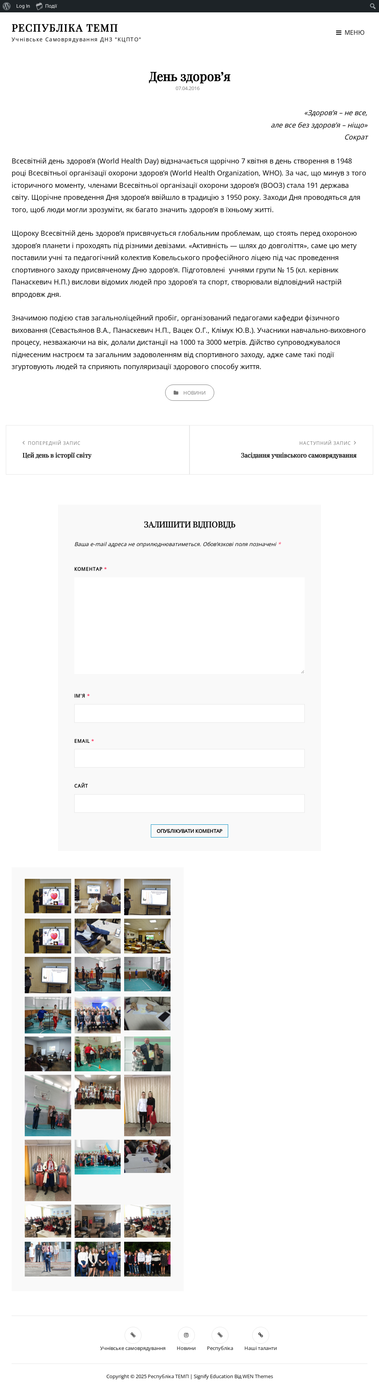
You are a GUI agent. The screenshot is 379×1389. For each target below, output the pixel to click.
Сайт (81, 786)
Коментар (90, 569)
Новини (194, 392)
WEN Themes (257, 1376)
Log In (23, 6)
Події (46, 6)
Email (84, 741)
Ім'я (82, 696)
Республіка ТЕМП (65, 27)
